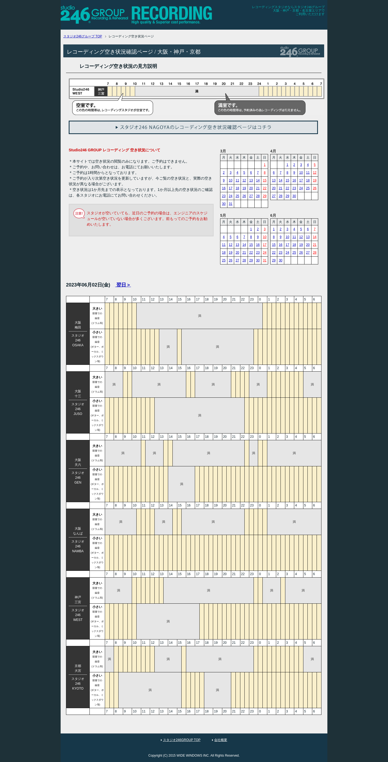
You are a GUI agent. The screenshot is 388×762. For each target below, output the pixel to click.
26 (244, 196)
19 (244, 188)
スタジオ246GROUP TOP (181, 740)
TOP (82, 36)
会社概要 (220, 740)
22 (264, 188)
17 (230, 188)
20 (251, 188)
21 (257, 188)
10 (230, 180)
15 (264, 180)
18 (237, 188)
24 (230, 196)
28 (257, 196)
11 (237, 180)
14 (257, 180)
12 (244, 180)
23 (224, 196)
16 (224, 188)
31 (230, 204)
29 (264, 196)
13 (251, 180)
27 (251, 196)
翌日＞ (123, 285)
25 (237, 196)
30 (224, 204)
